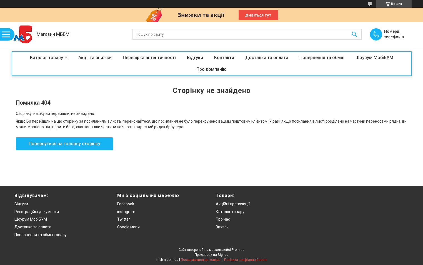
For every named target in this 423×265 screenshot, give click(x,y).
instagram (126, 212)
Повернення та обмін (321, 57)
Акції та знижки (95, 57)
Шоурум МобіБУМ (374, 57)
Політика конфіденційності (245, 260)
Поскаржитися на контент (201, 260)
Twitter (123, 219)
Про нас (223, 219)
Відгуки (195, 57)
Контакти (224, 57)
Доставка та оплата (266, 57)
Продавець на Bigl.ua (211, 255)
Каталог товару (46, 57)
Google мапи (128, 227)
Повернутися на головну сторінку (64, 143)
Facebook (125, 204)
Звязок (222, 227)
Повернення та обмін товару (40, 235)
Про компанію (211, 69)
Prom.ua (238, 250)
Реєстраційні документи (36, 212)
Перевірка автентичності (149, 57)
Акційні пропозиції (233, 204)
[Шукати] (354, 34)
